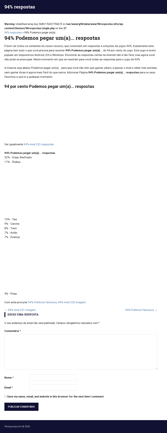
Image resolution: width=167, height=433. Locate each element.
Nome (9, 377)
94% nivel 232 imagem (72, 302)
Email (8, 387)
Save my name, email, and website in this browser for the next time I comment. (55, 396)
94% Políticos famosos (42, 302)
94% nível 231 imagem (22, 310)
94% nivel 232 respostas (39, 144)
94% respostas (19, 7)
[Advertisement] (80, 116)
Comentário (12, 331)
